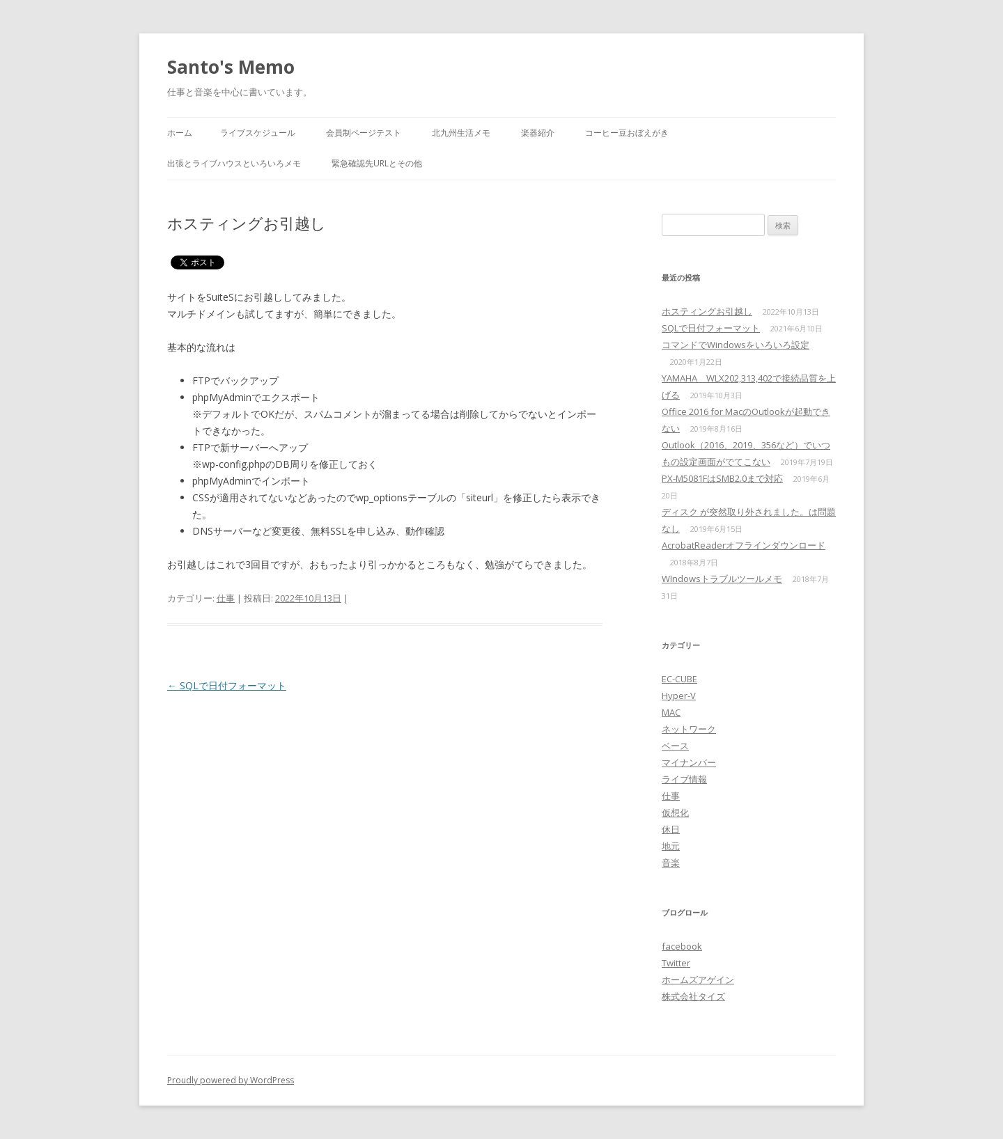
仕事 (226, 598)
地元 (671, 846)
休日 (671, 829)
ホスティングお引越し (707, 311)
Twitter (676, 963)
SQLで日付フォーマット (226, 685)
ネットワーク (689, 729)
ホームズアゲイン (698, 979)
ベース (675, 745)
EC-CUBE (679, 679)
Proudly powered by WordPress (230, 1080)
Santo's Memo (231, 66)
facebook (682, 946)
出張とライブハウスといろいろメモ (234, 163)
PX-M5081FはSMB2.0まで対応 (722, 478)
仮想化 (675, 812)
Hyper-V (679, 695)
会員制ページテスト (363, 133)
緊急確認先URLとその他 (377, 163)
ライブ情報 (684, 779)
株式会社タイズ (693, 996)
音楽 (671, 862)
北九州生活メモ (461, 133)
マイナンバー (689, 762)
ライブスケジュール (257, 133)
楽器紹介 (537, 133)
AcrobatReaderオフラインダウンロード (743, 545)
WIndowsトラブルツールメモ (722, 578)
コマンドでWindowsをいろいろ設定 (735, 344)
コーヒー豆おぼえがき (627, 133)
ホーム (179, 133)
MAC (671, 712)
